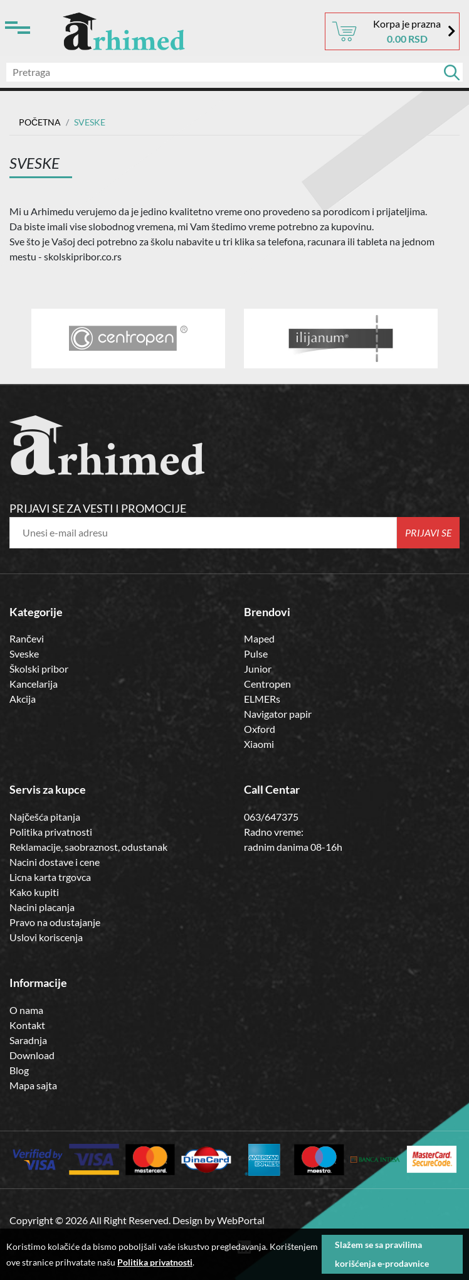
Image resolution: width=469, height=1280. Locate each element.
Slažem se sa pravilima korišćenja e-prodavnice (382, 1254)
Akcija (22, 699)
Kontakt (27, 1025)
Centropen (267, 684)
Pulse (256, 653)
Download (32, 1055)
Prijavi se (428, 532)
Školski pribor (38, 669)
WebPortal (241, 1220)
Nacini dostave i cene (54, 862)
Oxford (259, 729)
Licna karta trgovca (50, 877)
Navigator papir (278, 714)
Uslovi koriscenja (46, 937)
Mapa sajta (33, 1085)
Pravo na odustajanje (54, 922)
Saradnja (28, 1040)
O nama (26, 1010)
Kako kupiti (34, 892)
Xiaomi (259, 744)
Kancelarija (33, 684)
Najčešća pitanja (44, 817)
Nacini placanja (42, 907)
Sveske (24, 653)
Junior (257, 669)
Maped (259, 638)
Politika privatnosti (50, 832)
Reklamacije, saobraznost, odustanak (88, 847)
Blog (19, 1070)
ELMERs (262, 699)
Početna (40, 122)
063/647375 (271, 817)
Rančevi (26, 638)
